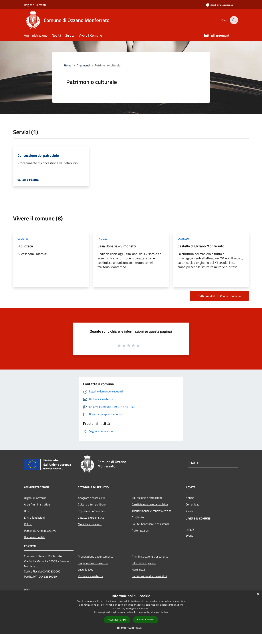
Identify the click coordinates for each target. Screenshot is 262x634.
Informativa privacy (144, 563)
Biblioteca (25, 246)
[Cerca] (233, 20)
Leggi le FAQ (85, 569)
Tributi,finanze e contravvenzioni (152, 511)
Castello (183, 238)
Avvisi (189, 511)
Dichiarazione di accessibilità (149, 576)
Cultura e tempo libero (92, 504)
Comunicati (193, 504)
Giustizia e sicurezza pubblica (150, 504)
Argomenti (83, 65)
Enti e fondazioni (34, 517)
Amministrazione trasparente (150, 556)
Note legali (138, 569)
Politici (28, 524)
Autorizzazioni (140, 530)
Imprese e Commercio (91, 511)
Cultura (22, 238)
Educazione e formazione (147, 497)
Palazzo (102, 238)
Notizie (190, 498)
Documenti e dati (34, 537)
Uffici (27, 511)
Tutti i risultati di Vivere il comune (219, 296)
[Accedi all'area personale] (219, 5)
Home (67, 65)
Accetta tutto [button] (117, 619)
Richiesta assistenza (90, 576)
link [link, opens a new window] (166, 612)
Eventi (190, 535)
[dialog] (131, 612)
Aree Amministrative (37, 504)
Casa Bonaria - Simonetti (117, 246)
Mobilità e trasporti (90, 524)
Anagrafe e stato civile (92, 498)
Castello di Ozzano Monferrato (201, 246)
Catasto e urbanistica (91, 517)
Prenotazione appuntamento (95, 556)
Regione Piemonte (35, 5)
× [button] (258, 594)
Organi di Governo (35, 498)
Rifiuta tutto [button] (145, 619)
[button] (131, 628)
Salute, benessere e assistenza (151, 524)
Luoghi (190, 529)
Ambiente (138, 517)
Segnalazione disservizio (93, 563)
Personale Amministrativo (40, 530)
